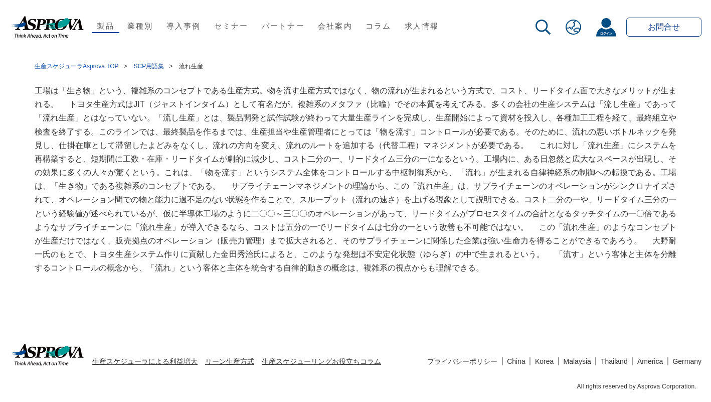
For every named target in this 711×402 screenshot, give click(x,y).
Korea (544, 361)
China (516, 361)
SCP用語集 (149, 66)
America (650, 361)
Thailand (614, 361)
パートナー (283, 26)
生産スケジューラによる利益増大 (145, 361)
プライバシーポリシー (462, 361)
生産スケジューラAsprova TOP (77, 66)
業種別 (140, 26)
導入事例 (183, 26)
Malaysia (577, 361)
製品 (105, 26)
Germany (686, 361)
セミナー (231, 26)
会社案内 (335, 26)
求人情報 (422, 26)
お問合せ (664, 27)
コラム (379, 26)
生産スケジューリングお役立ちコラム (321, 361)
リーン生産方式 (229, 361)
